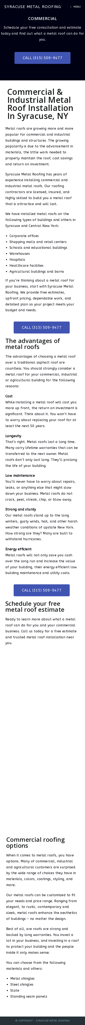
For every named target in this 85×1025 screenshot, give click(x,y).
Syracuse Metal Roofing (32, 7)
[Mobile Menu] (75, 6)
